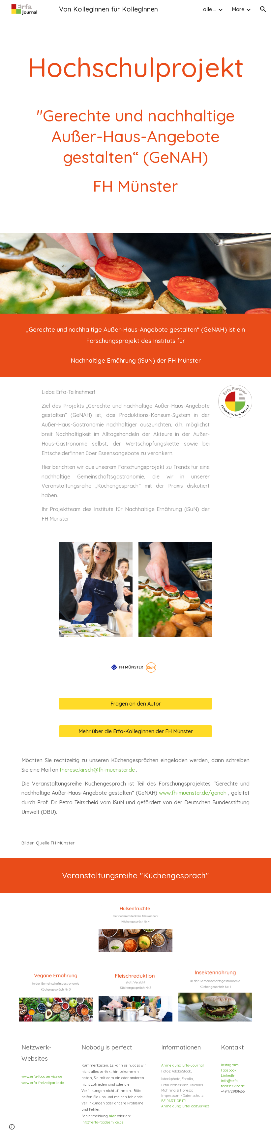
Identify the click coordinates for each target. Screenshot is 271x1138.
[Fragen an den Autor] (135, 703)
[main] (135, 116)
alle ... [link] (209, 9)
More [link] (238, 9)
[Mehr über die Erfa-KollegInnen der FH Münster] (135, 731)
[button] (263, 9)
